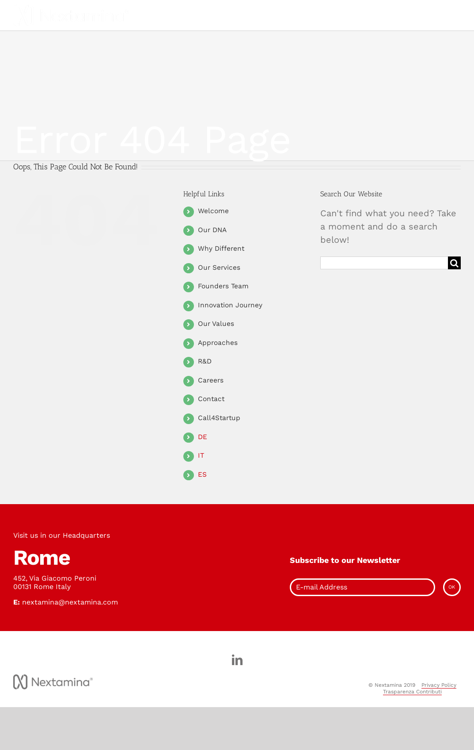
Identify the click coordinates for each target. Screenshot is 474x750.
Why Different (221, 249)
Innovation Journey (230, 305)
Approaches (218, 343)
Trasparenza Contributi (412, 692)
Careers (211, 380)
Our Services (219, 268)
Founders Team (223, 286)
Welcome (213, 211)
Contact (211, 399)
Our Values (216, 324)
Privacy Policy (438, 685)
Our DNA (212, 230)
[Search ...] (384, 262)
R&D (205, 361)
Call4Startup (219, 418)
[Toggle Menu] (213, 15)
